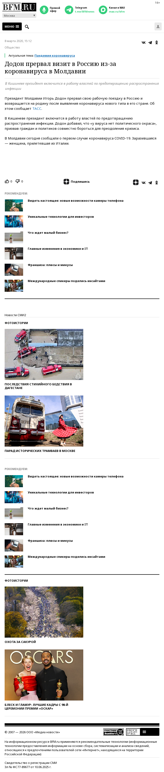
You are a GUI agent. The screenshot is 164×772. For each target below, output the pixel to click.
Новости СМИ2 (15, 315)
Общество (12, 47)
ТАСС (36, 108)
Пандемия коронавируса (54, 55)
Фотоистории (16, 323)
